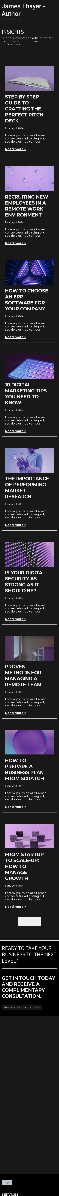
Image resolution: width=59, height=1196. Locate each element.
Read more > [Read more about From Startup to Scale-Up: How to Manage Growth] (15, 907)
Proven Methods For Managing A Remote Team (23, 676)
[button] (29, 921)
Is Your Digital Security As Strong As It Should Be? (25, 582)
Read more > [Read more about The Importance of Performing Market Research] (15, 525)
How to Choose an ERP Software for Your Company (26, 300)
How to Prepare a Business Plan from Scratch (24, 769)
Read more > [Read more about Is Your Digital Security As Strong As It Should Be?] (15, 619)
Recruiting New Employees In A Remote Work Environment (26, 206)
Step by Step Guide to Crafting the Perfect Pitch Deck (24, 109)
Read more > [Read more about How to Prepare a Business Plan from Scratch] (15, 807)
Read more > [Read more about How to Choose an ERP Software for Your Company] (15, 337)
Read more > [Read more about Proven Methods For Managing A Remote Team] (15, 713)
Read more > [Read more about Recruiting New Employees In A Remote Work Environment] (15, 243)
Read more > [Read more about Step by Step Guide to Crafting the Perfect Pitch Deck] (15, 149)
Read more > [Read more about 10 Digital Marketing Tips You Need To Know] (15, 431)
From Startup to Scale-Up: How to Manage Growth (24, 866)
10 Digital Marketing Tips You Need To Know (26, 394)
